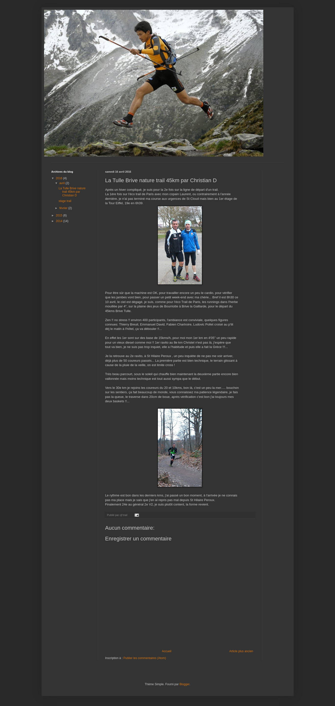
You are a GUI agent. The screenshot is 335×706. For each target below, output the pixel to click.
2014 (59, 221)
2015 (59, 215)
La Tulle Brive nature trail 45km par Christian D (71, 192)
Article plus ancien (241, 651)
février (63, 208)
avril (62, 183)
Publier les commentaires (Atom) (144, 658)
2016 (59, 178)
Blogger (185, 684)
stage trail (64, 201)
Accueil (166, 651)
